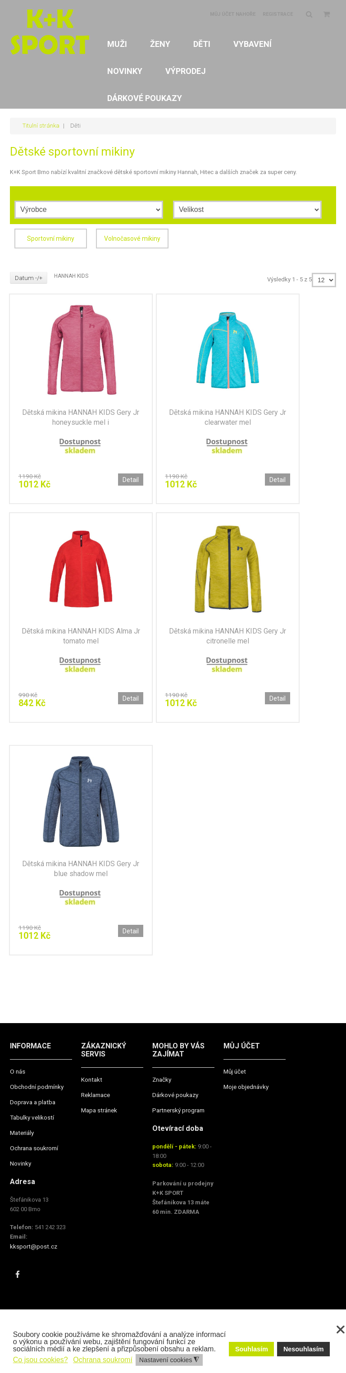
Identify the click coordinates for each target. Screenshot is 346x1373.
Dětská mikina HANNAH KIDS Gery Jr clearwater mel (227, 417)
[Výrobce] (88, 210)
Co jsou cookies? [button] (40, 1360)
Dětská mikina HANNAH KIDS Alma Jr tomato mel (81, 637)
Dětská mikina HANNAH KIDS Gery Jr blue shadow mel (80, 871)
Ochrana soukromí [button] (102, 1360)
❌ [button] (340, 1329)
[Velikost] (247, 210)
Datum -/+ (29, 277)
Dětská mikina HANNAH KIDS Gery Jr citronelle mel (227, 637)
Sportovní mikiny (50, 238)
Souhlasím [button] (251, 1349)
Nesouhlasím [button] (303, 1349)
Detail (131, 479)
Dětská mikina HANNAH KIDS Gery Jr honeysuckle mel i (80, 417)
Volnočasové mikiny (132, 238)
